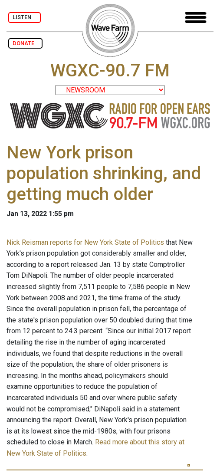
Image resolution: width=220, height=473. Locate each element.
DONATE (25, 43)
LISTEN (24, 17)
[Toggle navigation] (196, 17)
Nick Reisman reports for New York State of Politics (85, 242)
